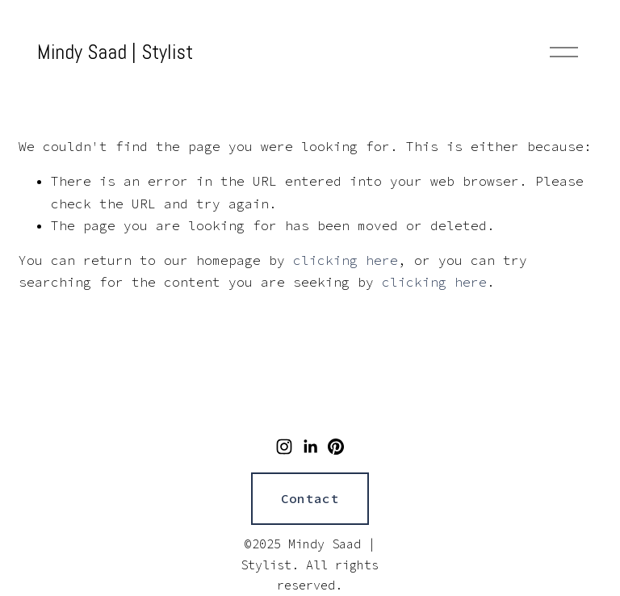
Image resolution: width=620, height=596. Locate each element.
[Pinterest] (336, 447)
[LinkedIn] (310, 447)
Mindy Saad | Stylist (115, 52)
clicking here (345, 260)
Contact (310, 498)
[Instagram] (284, 447)
